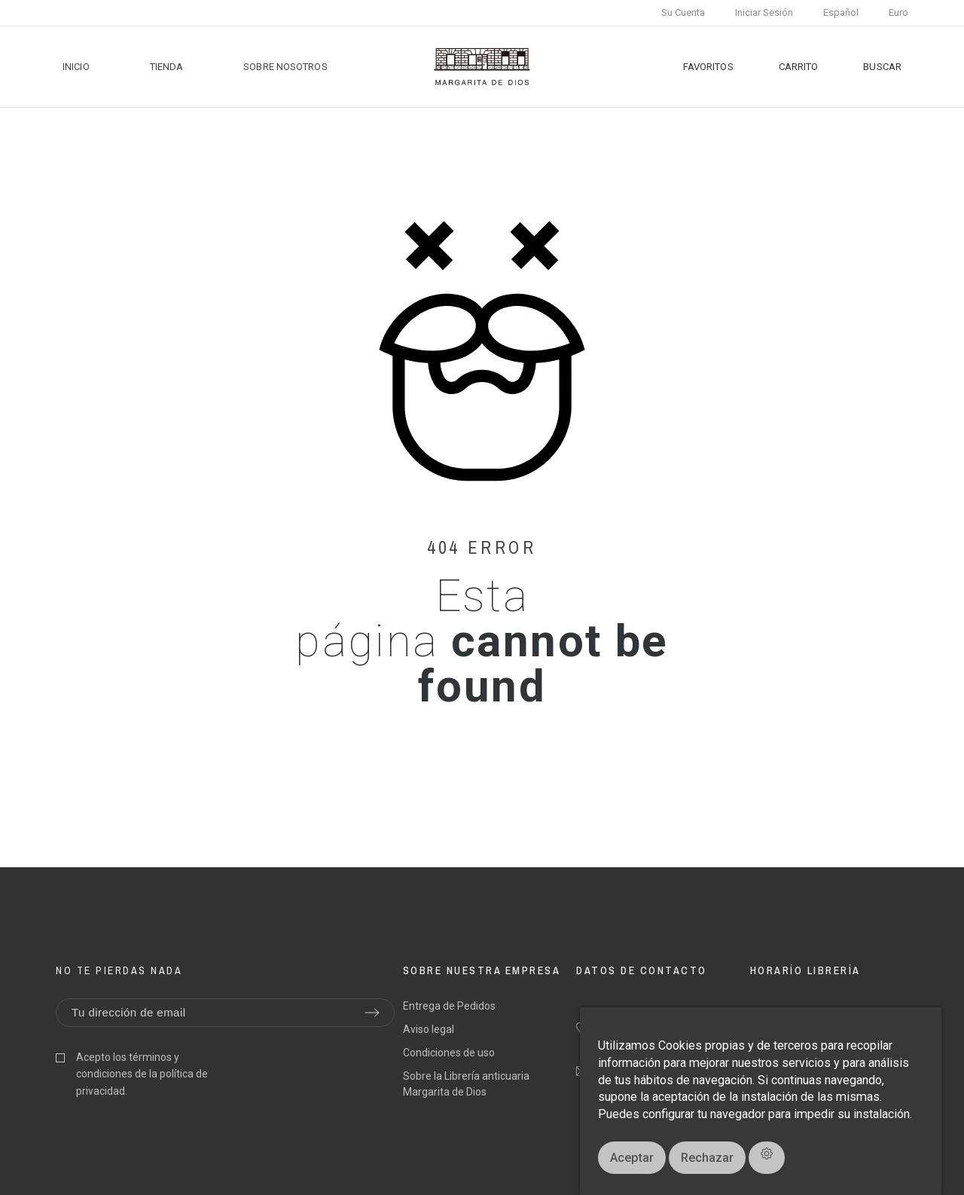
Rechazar (707, 1158)
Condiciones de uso (449, 1053)
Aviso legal (428, 1029)
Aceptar (632, 1158)
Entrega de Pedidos (449, 1006)
